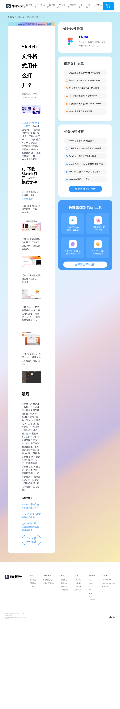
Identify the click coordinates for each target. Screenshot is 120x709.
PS (30, 433)
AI (89, 596)
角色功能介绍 (47, 580)
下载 (81, 6)
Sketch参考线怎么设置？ (79, 179)
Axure (90, 593)
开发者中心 (64, 590)
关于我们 (97, 6)
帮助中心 (61, 6)
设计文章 (11, 17)
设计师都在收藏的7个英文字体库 (83, 96)
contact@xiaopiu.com (108, 583)
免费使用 (108, 5)
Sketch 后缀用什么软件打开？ (81, 141)
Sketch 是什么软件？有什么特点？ (83, 156)
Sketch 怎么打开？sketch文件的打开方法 (86, 164)
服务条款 (64, 586)
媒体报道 (78, 590)
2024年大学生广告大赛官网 (80, 111)
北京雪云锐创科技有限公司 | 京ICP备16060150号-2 (15, 614)
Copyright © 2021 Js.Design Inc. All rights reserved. (15, 617)
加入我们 (78, 583)
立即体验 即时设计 (31, 540)
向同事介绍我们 (48, 583)
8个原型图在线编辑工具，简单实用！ (85, 88)
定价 (88, 6)
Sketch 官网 (27, 198)
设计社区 (28, 6)
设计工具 (33, 580)
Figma (83, 36)
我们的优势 (39, 6)
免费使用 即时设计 (85, 188)
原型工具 (33, 583)
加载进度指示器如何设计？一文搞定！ (85, 73)
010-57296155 (106, 580)
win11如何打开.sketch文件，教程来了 (84, 172)
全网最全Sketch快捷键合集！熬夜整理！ (86, 148)
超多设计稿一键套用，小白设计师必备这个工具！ (86, 80)
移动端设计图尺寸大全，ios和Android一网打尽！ (86, 104)
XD (90, 590)
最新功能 (72, 6)
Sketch (27, 139)
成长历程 (78, 586)
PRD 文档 (33, 586)
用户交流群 (105, 586)
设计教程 (51, 6)
